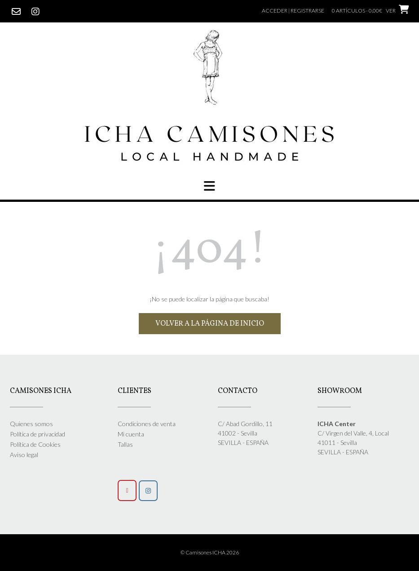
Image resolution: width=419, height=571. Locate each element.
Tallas (125, 444)
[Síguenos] (148, 490)
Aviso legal (24, 454)
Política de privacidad (37, 434)
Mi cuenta (131, 434)
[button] (209, 186)
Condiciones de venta (147, 423)
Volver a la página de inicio (209, 324)
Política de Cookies (35, 444)
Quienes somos (31, 423)
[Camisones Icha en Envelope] (127, 490)
